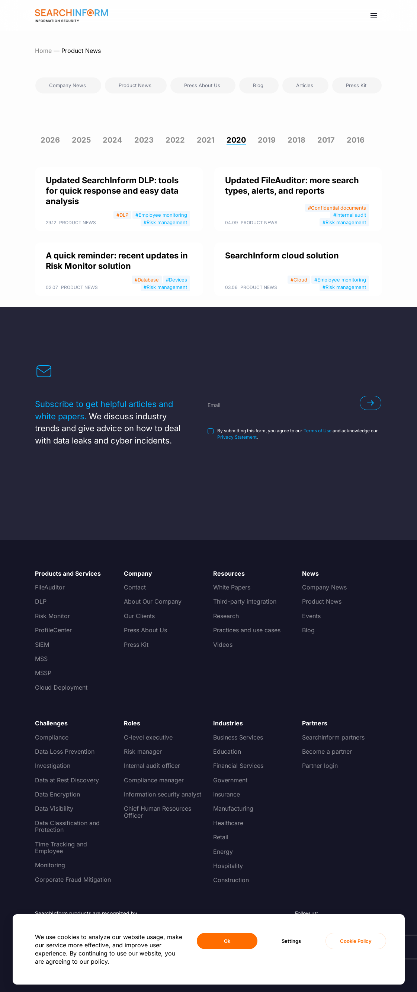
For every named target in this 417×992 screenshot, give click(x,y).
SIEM (42, 644)
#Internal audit (349, 215)
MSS (41, 658)
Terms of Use (317, 430)
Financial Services (238, 765)
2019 (267, 140)
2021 (206, 140)
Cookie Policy (356, 941)
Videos (222, 644)
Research (226, 616)
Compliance (51, 737)
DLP (40, 601)
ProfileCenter (53, 630)
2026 (50, 140)
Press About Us (145, 630)
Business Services (238, 737)
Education (227, 751)
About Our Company (153, 601)
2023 (144, 140)
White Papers (231, 587)
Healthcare (228, 823)
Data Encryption (57, 794)
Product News (77, 222)
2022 (175, 140)
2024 (112, 140)
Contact (135, 587)
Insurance (226, 794)
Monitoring (50, 865)
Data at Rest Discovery (67, 780)
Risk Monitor (52, 616)
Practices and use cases (246, 630)
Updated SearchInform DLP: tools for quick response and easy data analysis (112, 190)
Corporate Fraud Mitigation (73, 879)
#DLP (122, 215)
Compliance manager (154, 780)
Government (230, 780)
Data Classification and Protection (67, 826)
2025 (81, 140)
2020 (236, 140)
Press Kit (136, 644)
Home (43, 50)
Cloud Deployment (61, 687)
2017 (326, 140)
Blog (308, 630)
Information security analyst (162, 794)
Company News (324, 587)
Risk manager (143, 751)
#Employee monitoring (161, 215)
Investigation (52, 765)
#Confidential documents (337, 208)
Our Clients (139, 616)
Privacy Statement (237, 437)
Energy (223, 851)
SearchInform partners (333, 737)
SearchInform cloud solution (282, 255)
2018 (296, 140)
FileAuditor (50, 587)
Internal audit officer (152, 765)
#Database (147, 280)
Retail (220, 837)
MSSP (43, 673)
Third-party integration (244, 601)
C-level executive (148, 737)
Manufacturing (233, 808)
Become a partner (327, 751)
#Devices (176, 280)
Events (311, 616)
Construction (231, 880)
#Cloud (299, 280)
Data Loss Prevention (64, 751)
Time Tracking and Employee (61, 847)
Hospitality (228, 865)
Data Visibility (54, 808)
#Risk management (165, 222)
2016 (356, 140)
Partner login (320, 765)
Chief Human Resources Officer (157, 812)
